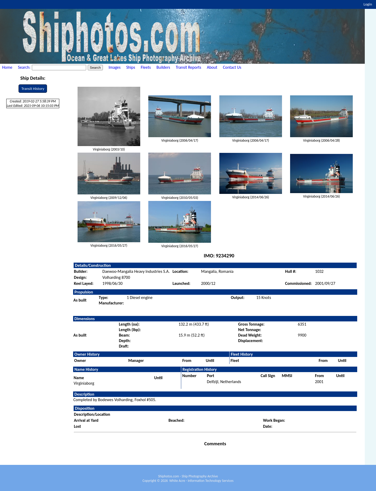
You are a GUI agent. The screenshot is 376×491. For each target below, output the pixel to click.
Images (115, 67)
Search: (24, 67)
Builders (163, 67)
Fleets (146, 67)
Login (367, 4)
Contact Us (232, 67)
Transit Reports (188, 67)
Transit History (32, 88)
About (212, 67)
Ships (130, 67)
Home (7, 67)
